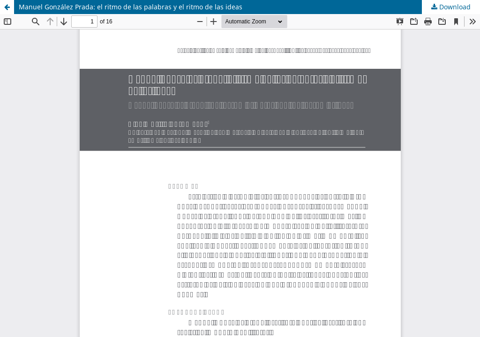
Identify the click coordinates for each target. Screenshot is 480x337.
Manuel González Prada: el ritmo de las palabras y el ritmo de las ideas (130, 6)
